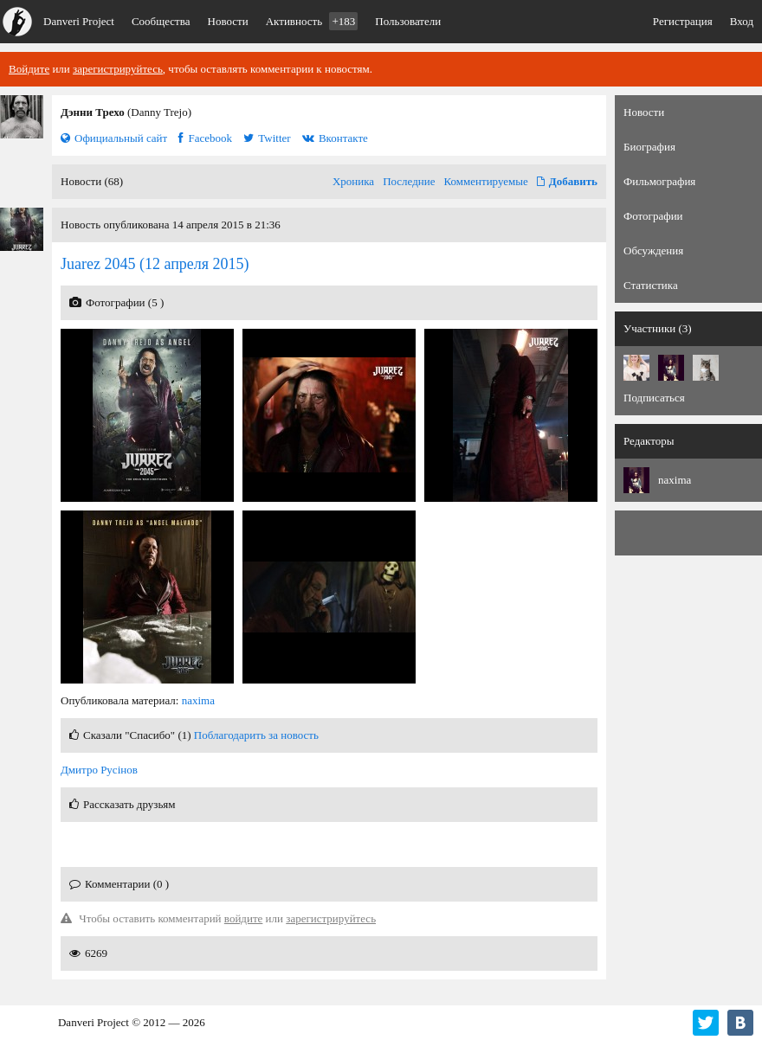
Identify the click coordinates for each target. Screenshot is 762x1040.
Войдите (29, 68)
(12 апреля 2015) (155, 264)
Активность (312, 21)
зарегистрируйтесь (118, 68)
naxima (198, 700)
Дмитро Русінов (99, 769)
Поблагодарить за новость (256, 735)
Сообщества (161, 21)
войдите (243, 918)
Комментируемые (486, 181)
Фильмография (659, 181)
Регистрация (683, 21)
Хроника (353, 181)
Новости (228, 21)
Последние (409, 181)
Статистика (650, 285)
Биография (649, 146)
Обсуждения (653, 250)
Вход (741, 21)
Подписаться (654, 397)
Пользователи (408, 21)
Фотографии (653, 215)
